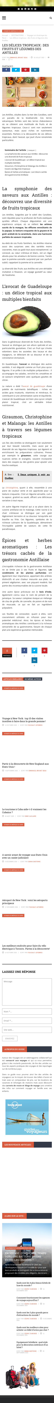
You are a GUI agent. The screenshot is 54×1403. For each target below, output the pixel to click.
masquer (31, 150)
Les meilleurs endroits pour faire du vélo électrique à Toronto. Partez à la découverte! (26, 947)
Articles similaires (12, 679)
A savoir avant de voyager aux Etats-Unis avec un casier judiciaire (24, 856)
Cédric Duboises (30, 1289)
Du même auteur (33, 679)
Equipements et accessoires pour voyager (20, 1248)
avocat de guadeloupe (33, 386)
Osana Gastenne (34, 862)
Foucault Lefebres (35, 725)
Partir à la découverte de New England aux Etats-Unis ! (25, 765)
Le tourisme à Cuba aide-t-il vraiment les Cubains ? (24, 811)
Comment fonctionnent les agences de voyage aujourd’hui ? (33, 1299)
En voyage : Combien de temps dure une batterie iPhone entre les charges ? (25, 1256)
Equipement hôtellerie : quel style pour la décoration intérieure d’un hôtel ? (32, 1345)
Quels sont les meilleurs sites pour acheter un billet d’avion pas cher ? (33, 1328)
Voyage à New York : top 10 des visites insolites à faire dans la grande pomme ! (24, 720)
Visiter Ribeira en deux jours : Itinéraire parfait (26, 1184)
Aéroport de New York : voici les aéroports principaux (25, 902)
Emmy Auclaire (30, 816)
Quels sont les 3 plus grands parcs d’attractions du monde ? (32, 1313)
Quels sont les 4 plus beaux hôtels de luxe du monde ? (33, 1284)
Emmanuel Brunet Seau (19, 57)
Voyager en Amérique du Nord (13, 31)
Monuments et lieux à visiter (15, 1177)
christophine (12, 487)
